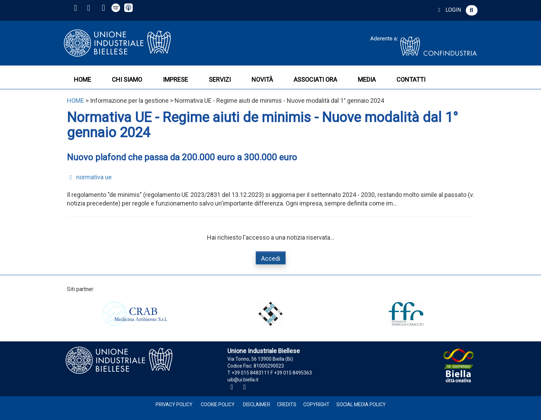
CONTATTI (410, 79)
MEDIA (367, 79)
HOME (82, 79)
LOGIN (448, 10)
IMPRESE (175, 79)
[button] (472, 10)
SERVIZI (220, 79)
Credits (286, 404)
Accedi (270, 258)
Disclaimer (256, 404)
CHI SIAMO (127, 79)
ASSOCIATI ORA (315, 79)
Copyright (316, 404)
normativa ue (89, 177)
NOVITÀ (262, 79)
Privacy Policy (174, 404)
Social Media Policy (361, 404)
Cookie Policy (218, 404)
